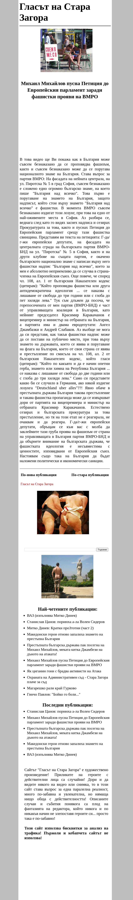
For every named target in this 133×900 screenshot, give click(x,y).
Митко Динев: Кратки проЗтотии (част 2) (60, 628)
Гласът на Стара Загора (37, 484)
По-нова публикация (38, 475)
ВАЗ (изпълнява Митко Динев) (52, 615)
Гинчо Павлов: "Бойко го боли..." (53, 694)
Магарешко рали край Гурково (52, 688)
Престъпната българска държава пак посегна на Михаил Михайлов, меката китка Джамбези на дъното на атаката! (65, 649)
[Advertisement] (66, 53)
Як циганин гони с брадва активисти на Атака (64, 671)
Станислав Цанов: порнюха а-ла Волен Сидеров (66, 622)
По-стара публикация (90, 475)
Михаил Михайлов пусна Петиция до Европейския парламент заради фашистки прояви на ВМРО (68, 662)
